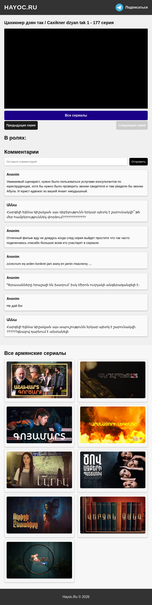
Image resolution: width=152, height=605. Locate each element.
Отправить (139, 161)
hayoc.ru (20, 7)
